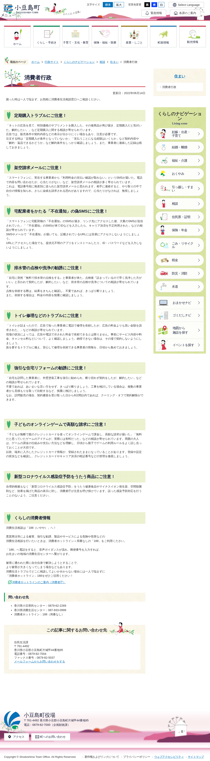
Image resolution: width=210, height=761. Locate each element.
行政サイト (52, 62)
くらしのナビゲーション (79, 62)
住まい (114, 62)
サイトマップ (196, 756)
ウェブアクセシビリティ (169, 756)
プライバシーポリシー (136, 756)
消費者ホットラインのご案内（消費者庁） (39, 582)
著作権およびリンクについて (101, 756)
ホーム (35, 62)
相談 (102, 62)
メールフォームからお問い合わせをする (39, 661)
